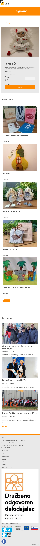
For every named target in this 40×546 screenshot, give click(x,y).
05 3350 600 (7, 448)
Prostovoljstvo (5, 456)
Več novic (5, 426)
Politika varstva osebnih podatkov (10, 523)
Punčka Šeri (16, 23)
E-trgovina (10, 23)
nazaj (6, 301)
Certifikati (4, 459)
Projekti (3, 454)
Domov (4, 23)
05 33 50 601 (7, 450)
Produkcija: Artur (34, 544)
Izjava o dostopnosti (6, 467)
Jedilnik (3, 462)
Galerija (3, 464)
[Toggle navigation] (37, 4)
